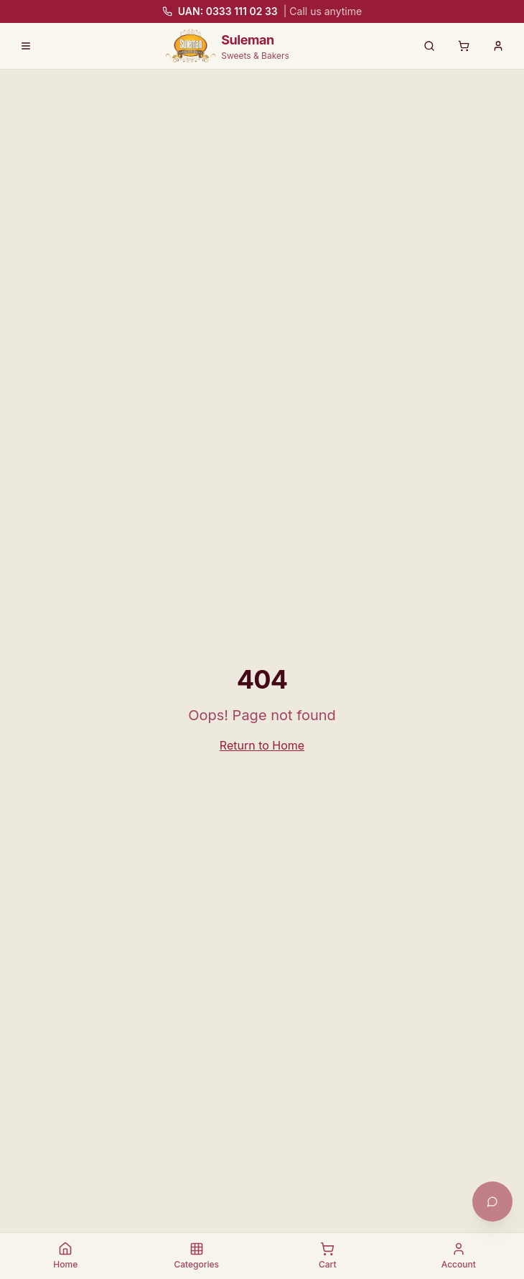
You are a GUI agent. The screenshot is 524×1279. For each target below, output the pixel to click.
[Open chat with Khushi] (492, 1201)
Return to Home (262, 745)
